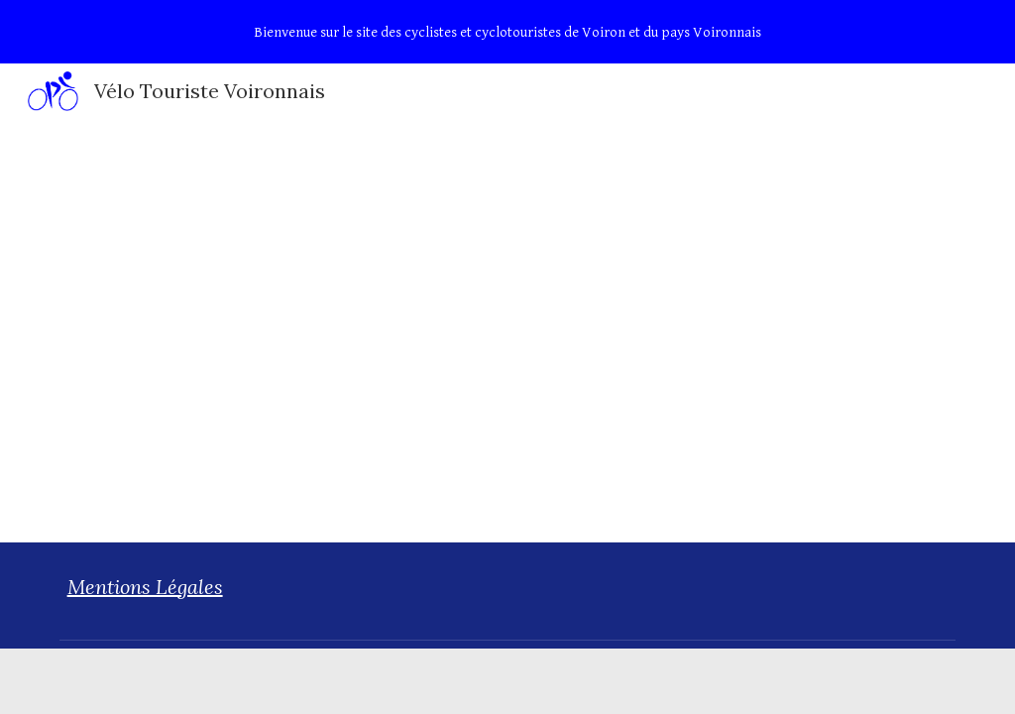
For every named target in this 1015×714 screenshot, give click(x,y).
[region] (507, 31)
